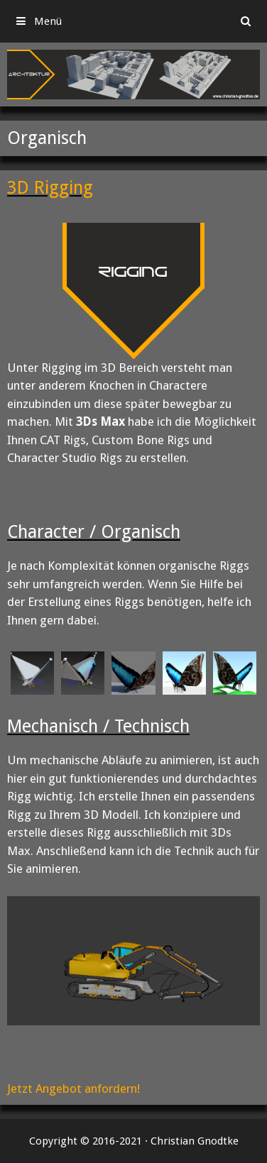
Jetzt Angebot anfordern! (73, 1088)
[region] (133, 74)
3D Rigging (50, 187)
